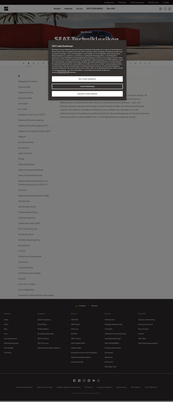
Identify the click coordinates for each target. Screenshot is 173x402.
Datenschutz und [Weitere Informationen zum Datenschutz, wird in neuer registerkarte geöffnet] (63, 72)
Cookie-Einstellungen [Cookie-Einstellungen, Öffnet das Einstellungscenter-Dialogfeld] (87, 86)
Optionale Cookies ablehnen (87, 94)
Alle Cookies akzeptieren (87, 79)
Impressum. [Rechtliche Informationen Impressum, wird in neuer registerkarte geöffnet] (72, 72)
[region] (87, 70)
